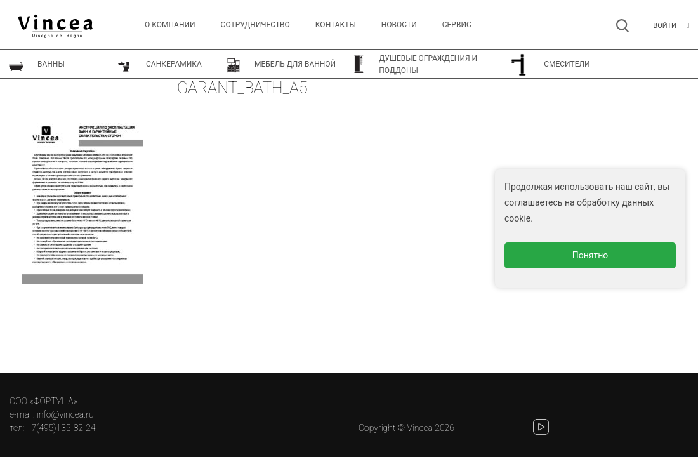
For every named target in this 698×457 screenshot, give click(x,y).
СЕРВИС (456, 24)
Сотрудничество (255, 24)
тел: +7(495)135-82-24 (52, 428)
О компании (170, 24)
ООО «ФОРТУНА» (43, 401)
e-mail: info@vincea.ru (52, 414)
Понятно (590, 255)
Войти (664, 26)
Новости (399, 24)
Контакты (335, 24)
